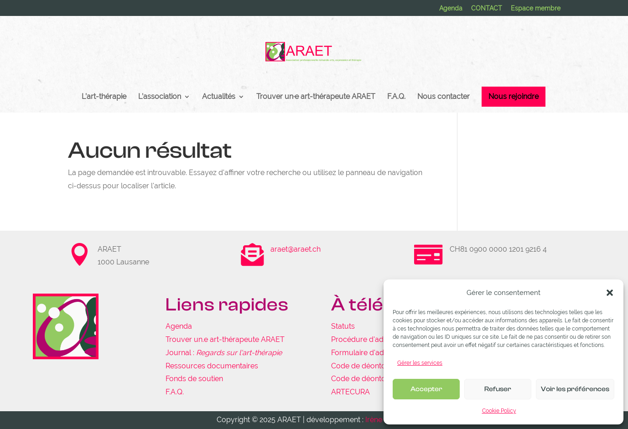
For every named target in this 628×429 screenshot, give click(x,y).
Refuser (497, 389)
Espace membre (536, 8)
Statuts (343, 326)
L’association (159, 97)
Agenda (450, 8)
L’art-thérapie (104, 97)
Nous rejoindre (513, 96)
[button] (609, 292)
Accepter (426, 389)
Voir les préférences (575, 389)
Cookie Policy (499, 411)
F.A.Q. (396, 97)
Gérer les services (419, 363)
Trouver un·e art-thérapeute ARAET (315, 97)
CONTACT (486, 8)
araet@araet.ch (295, 249)
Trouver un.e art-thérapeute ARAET (225, 339)
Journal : (224, 352)
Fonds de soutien (194, 378)
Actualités (218, 97)
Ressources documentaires (212, 366)
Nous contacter (443, 97)
